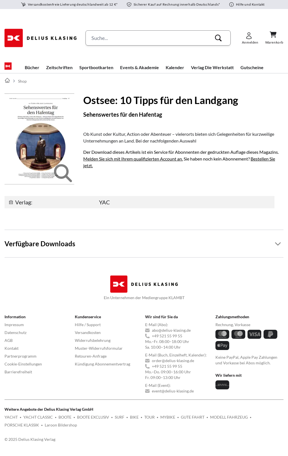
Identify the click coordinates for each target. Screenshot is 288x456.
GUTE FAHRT (192, 421)
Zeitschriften (59, 72)
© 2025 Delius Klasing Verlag (29, 443)
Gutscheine (252, 72)
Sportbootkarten (96, 72)
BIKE (134, 421)
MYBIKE (167, 421)
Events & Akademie (139, 72)
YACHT (11, 421)
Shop (22, 85)
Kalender (175, 72)
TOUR (149, 421)
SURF (119, 421)
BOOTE (64, 421)
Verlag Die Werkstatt (212, 72)
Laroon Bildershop (61, 429)
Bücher (32, 72)
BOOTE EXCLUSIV (93, 421)
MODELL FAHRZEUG (229, 421)
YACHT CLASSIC (38, 421)
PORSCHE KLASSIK (21, 429)
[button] (218, 38)
